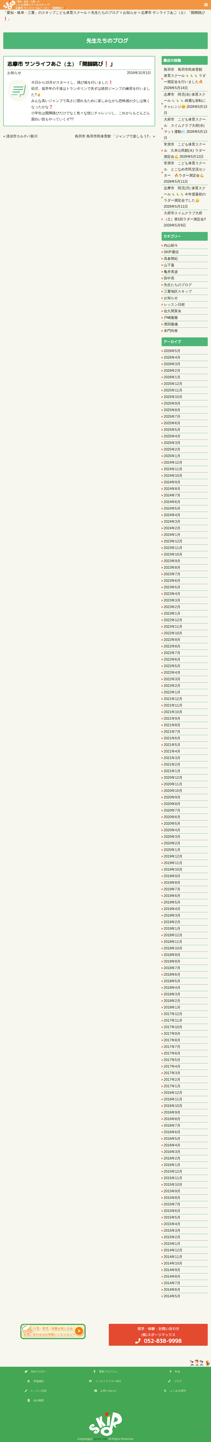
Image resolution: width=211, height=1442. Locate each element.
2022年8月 (172, 646)
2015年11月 (173, 1178)
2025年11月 (173, 390)
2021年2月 (172, 764)
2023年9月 (172, 561)
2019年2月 (172, 922)
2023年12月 (173, 541)
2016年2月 (172, 1158)
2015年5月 (172, 1217)
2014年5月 (172, 1296)
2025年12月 (173, 384)
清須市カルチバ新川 (22, 136)
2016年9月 (172, 1112)
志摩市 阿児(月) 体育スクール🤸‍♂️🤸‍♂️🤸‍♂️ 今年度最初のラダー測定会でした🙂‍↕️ (185, 194)
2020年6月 (172, 817)
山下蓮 (169, 265)
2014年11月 (173, 1257)
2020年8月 (172, 804)
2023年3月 (172, 600)
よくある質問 (175, 1390)
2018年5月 (172, 981)
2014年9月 (172, 1270)
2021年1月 (172, 771)
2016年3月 (172, 1152)
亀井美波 (171, 272)
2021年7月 (172, 731)
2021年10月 (173, 712)
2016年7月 (172, 1125)
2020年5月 (172, 823)
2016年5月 (172, 1138)
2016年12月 (173, 1093)
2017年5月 (172, 1060)
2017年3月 (172, 1073)
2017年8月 (172, 1040)
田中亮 (169, 278)
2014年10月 (173, 1263)
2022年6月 (172, 659)
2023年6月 (172, 580)
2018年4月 (172, 987)
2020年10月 (173, 791)
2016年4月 (172, 1145)
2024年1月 (172, 535)
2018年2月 (172, 1001)
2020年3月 (172, 837)
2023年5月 (172, 587)
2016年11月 (173, 1099)
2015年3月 (172, 1230)
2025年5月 (172, 430)
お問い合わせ (105, 1390)
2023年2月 (172, 607)
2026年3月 (172, 364)
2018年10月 (173, 948)
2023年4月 (172, 594)
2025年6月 (172, 423)
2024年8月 (172, 489)
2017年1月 (172, 1086)
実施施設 (35, 1381)
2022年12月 (173, 620)
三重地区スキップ (178, 291)
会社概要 (36, 1400)
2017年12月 (173, 1014)
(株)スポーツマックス (158, 1335)
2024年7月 (172, 495)
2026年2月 (172, 370)
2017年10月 (173, 1027)
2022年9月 (172, 640)
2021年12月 (173, 699)
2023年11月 (173, 548)
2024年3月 (172, 521)
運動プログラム (105, 1371)
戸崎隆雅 (171, 317)
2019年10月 (173, 869)
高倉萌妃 (171, 258)
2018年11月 (173, 942)
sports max (100, 1438)
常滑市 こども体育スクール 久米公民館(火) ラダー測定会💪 (185, 150)
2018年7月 (172, 968)
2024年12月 (173, 462)
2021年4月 (172, 751)
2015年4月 (172, 1224)
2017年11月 (173, 1020)
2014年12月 (173, 1250)
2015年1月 (172, 1244)
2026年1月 (172, 377)
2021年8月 (172, 725)
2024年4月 (172, 515)
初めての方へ (35, 1371)
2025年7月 (172, 416)
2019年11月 (173, 863)
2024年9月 (172, 482)
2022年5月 (172, 666)
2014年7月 (172, 1283)
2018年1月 (172, 1007)
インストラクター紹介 (105, 1381)
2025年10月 (173, 397)
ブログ (175, 1381)
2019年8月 (172, 882)
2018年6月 (172, 974)
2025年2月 (172, 449)
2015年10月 (173, 1184)
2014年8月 (172, 1276)
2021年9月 (172, 718)
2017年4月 (172, 1066)
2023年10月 (173, 554)
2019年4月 (172, 909)
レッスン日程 (174, 304)
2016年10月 (173, 1106)
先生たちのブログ (178, 285)
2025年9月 (172, 403)
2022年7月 (172, 653)
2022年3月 (172, 679)
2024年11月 (173, 469)
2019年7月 (172, 889)
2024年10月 (173, 475)
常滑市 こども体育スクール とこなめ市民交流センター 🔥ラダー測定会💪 (185, 169)
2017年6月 (172, 1053)
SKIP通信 (171, 252)
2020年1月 (172, 850)
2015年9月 (172, 1191)
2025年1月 (172, 456)
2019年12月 (173, 856)
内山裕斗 (171, 245)
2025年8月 (172, 410)
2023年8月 (172, 567)
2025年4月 (172, 436)
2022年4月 (172, 672)
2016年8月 (172, 1119)
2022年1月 (172, 692)
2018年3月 (172, 994)
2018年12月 (173, 935)
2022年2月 (172, 686)
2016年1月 (172, 1165)
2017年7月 (172, 1047)
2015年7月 (172, 1204)
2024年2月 (172, 528)
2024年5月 (172, 508)
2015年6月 (172, 1211)
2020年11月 (173, 784)
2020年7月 (172, 810)
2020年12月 (173, 777)
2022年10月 (173, 633)
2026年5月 (172, 351)
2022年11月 (173, 626)
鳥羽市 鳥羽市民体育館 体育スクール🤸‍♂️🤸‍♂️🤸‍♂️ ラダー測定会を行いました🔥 (185, 76)
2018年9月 (172, 955)
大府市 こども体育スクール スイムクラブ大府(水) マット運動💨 (185, 125)
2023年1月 (172, 613)
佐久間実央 (172, 311)
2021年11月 (173, 705)
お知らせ (14, 73)
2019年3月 (172, 915)
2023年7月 (172, 574)
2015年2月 (172, 1237)
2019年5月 (172, 902)
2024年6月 (172, 502)
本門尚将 (171, 331)
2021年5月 (172, 745)
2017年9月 (172, 1033)
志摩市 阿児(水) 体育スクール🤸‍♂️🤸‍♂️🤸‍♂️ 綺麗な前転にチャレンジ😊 (185, 101)
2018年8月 (172, 961)
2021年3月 (172, 758)
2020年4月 (172, 830)
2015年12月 (173, 1171)
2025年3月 (172, 443)
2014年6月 (172, 1289)
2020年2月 (172, 843)
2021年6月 (172, 738)
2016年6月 (172, 1132)
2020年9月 (172, 797)
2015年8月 (172, 1198)
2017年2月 (172, 1079)
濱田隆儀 (171, 324)
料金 (174, 1371)
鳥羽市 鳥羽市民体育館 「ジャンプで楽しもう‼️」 (113, 136)
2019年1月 (172, 928)
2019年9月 (172, 876)
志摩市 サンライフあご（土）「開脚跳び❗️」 (61, 64)
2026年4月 (172, 357)
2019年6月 (172, 896)
